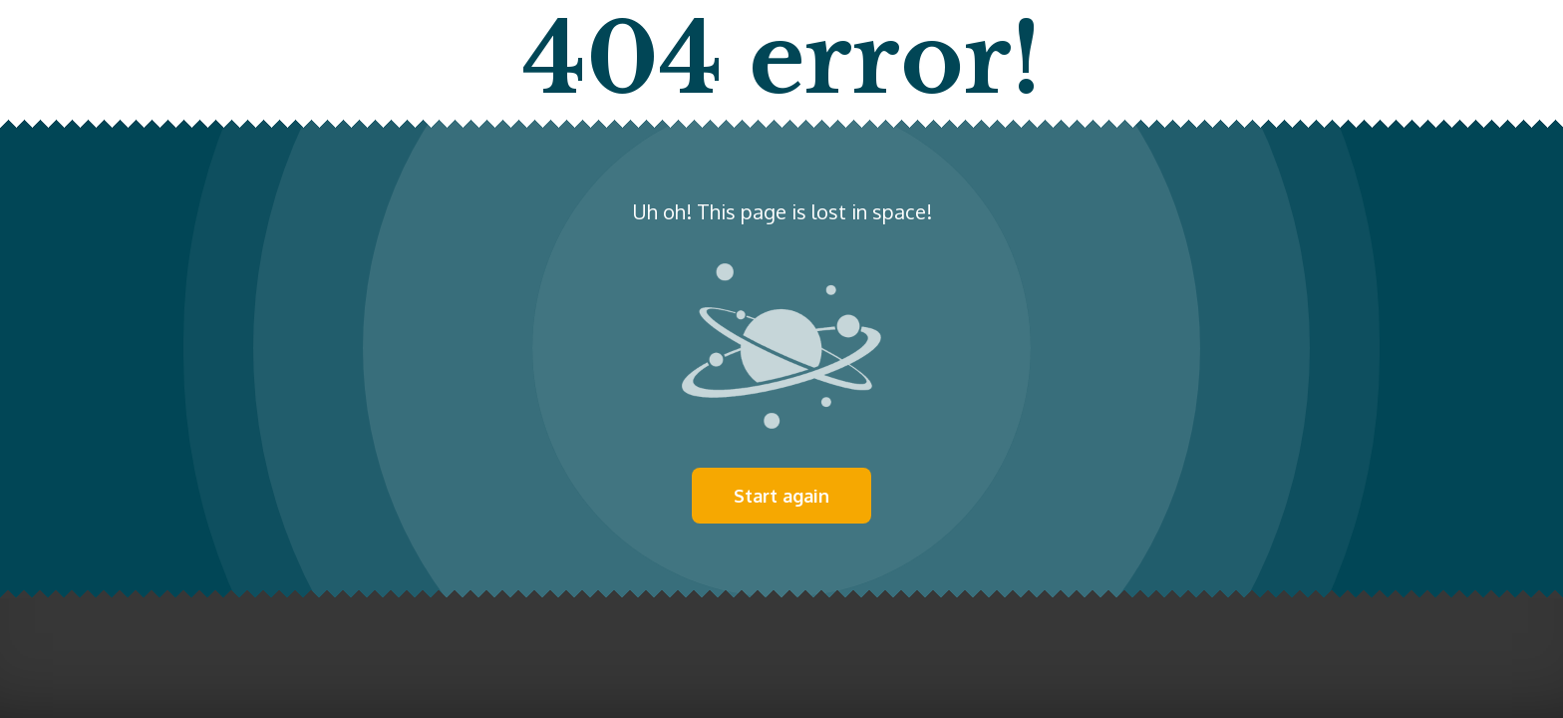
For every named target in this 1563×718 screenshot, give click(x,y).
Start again (781, 496)
